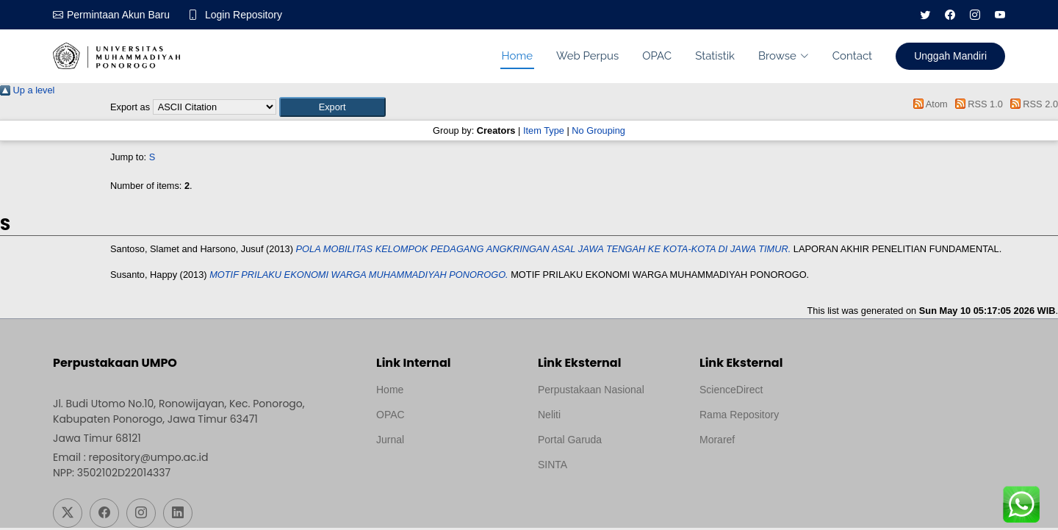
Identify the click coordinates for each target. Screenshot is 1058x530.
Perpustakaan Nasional (591, 389)
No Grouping (598, 130)
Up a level (27, 90)
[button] (332, 107)
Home (517, 55)
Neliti (549, 414)
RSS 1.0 (976, 104)
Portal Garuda (570, 439)
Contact (852, 55)
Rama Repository (739, 414)
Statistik (715, 55)
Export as (130, 106)
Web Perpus (587, 55)
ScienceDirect (731, 389)
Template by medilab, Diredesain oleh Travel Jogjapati (427, 475)
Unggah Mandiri (950, 56)
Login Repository (243, 15)
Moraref (717, 439)
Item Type (543, 130)
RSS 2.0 (1031, 104)
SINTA (552, 464)
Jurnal (390, 439)
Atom (928, 104)
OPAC (657, 55)
